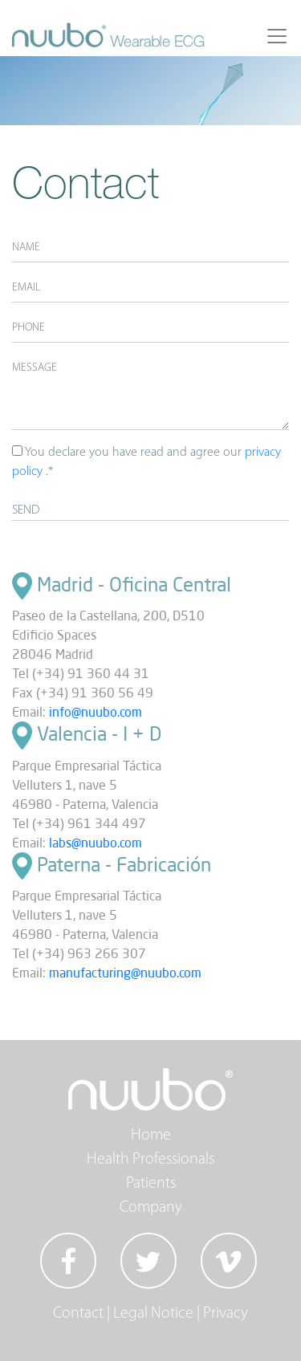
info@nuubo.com (95, 712)
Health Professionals (150, 1160)
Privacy (225, 1314)
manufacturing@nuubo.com (125, 973)
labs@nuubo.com (95, 843)
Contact (78, 1314)
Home (151, 1135)
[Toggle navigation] (277, 36)
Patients (151, 1184)
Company (151, 1208)
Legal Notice (153, 1314)
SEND (25, 510)
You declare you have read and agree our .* (146, 461)
